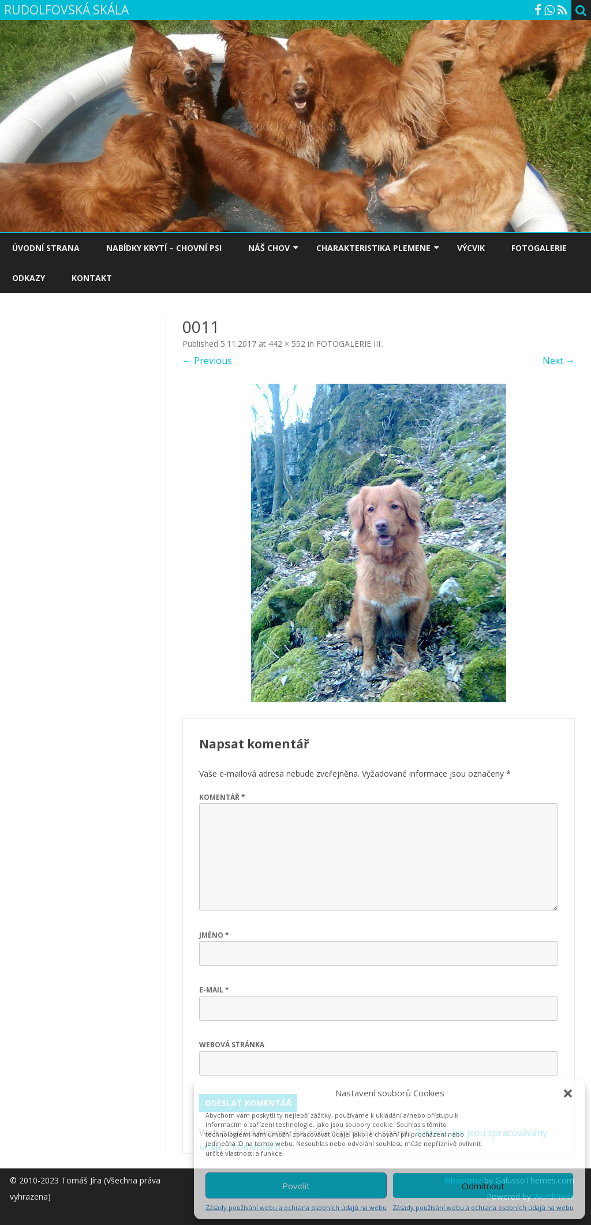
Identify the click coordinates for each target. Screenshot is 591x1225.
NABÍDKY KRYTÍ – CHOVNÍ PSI (164, 247)
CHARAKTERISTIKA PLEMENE (373, 247)
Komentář (222, 797)
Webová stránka (231, 1045)
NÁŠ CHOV (269, 247)
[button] (568, 1093)
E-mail (214, 990)
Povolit (296, 1186)
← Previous (207, 360)
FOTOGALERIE (539, 247)
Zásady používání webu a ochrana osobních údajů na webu (296, 1207)
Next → (559, 360)
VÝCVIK (471, 247)
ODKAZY (28, 277)
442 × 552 (286, 343)
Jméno (214, 935)
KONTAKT (92, 277)
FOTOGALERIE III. (349, 343)
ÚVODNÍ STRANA (46, 247)
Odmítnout (483, 1186)
